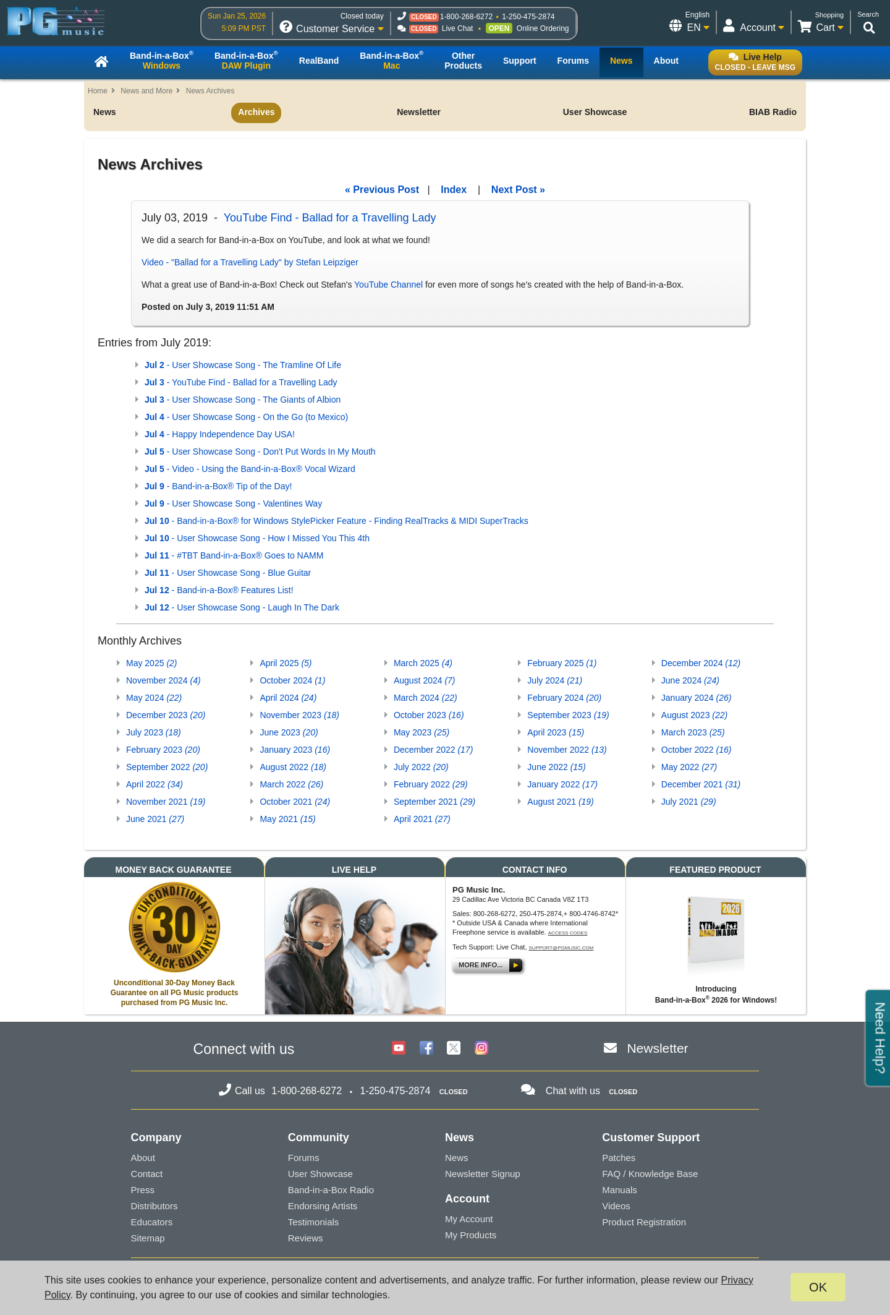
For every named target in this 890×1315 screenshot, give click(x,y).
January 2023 (295, 750)
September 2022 (167, 767)
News (104, 112)
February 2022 (431, 784)
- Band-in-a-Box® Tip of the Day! (218, 486)
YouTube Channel (388, 284)
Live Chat (457, 28)
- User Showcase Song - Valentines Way (233, 503)
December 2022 (433, 750)
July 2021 (688, 802)
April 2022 (154, 784)
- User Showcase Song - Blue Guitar (228, 573)
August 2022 (293, 767)
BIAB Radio (773, 112)
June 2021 (155, 819)
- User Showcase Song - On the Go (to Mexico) (246, 417)
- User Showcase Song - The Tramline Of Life (243, 365)
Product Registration (644, 1222)
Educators (152, 1222)
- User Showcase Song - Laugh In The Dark (242, 607)
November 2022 (566, 750)
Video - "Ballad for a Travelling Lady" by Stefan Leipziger (250, 262)
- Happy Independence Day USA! (220, 434)
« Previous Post (382, 189)
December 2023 (165, 715)
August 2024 (425, 680)
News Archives (210, 91)
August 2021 (560, 802)
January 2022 (562, 784)
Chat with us (573, 1091)
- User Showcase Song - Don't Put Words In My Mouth (260, 451)
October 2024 (292, 680)
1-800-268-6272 (466, 16)
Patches (618, 1157)
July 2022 (421, 767)
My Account (469, 1219)
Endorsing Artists (323, 1206)
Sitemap (148, 1238)
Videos (616, 1206)
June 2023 (289, 732)
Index (454, 189)
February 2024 (564, 698)
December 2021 (700, 784)
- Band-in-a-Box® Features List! (219, 590)
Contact (147, 1173)
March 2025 (423, 663)
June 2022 (556, 767)
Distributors (154, 1206)
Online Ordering (543, 28)
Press (143, 1189)
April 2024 (288, 698)
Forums (304, 1157)
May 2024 (154, 698)
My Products (470, 1235)
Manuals (619, 1189)
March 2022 (291, 784)
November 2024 (163, 680)
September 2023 (568, 715)
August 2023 (694, 715)
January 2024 (696, 698)
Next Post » (518, 189)
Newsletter (419, 112)
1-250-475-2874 (528, 16)
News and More (146, 91)
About (143, 1157)
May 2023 (421, 732)
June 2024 (690, 680)
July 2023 (153, 732)
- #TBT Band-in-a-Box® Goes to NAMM (234, 555)
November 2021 (165, 802)
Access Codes (568, 933)
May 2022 (689, 767)
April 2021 (422, 819)
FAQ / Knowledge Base (650, 1173)
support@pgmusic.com (561, 948)
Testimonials (313, 1222)
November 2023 (299, 715)
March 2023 (693, 732)
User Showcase (595, 112)
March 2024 (425, 698)
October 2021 (295, 802)
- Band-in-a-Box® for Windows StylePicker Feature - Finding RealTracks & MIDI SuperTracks (336, 521)
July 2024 (554, 680)
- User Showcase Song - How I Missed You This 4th (257, 538)
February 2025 (561, 663)
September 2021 (434, 802)
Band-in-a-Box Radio (331, 1189)
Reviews (305, 1238)
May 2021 (287, 819)
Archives (256, 112)
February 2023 (163, 750)
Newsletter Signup (482, 1173)
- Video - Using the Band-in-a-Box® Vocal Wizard (250, 469)
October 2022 (696, 750)
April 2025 (286, 663)
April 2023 (555, 732)
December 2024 (700, 663)
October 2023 (429, 715)
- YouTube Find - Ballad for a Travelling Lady (241, 382)
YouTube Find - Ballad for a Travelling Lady (330, 218)
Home (98, 91)
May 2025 (151, 663)
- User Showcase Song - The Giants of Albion (243, 400)
